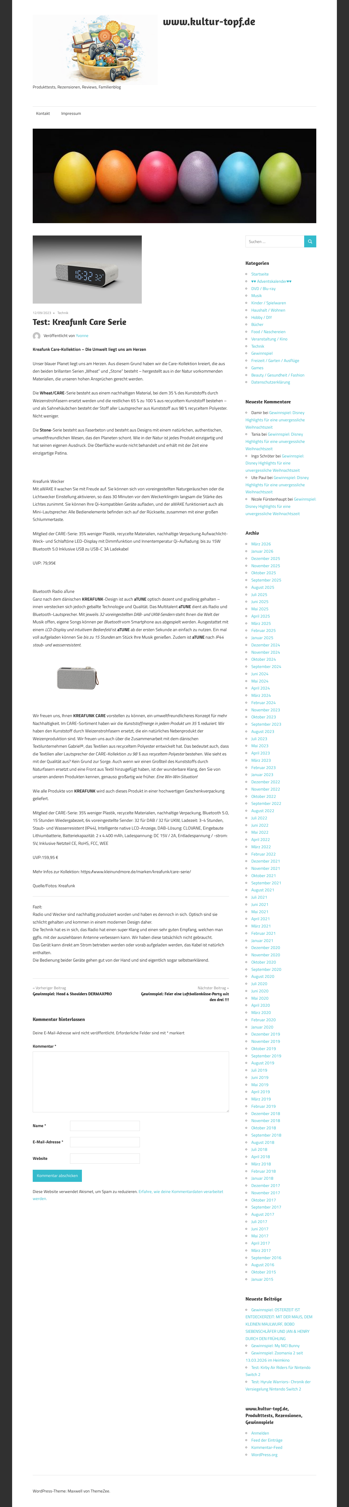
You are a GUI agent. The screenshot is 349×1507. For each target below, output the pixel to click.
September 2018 (266, 1135)
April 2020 (260, 1005)
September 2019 (266, 1056)
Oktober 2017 (263, 1200)
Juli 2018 (259, 1149)
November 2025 (265, 566)
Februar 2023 (263, 767)
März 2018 (261, 1164)
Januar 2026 (262, 551)
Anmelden (260, 1433)
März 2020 (261, 1012)
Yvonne (82, 335)
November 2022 (265, 789)
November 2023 (265, 710)
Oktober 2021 (263, 875)
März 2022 (261, 847)
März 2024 (261, 695)
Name (39, 1125)
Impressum (71, 113)
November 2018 (265, 1120)
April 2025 (260, 616)
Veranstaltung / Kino (269, 339)
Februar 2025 (263, 630)
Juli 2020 (259, 984)
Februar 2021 (263, 933)
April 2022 (260, 839)
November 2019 (265, 1041)
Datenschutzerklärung (270, 382)
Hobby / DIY (261, 317)
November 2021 (265, 868)
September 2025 (266, 580)
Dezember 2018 (265, 1113)
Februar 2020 (263, 1020)
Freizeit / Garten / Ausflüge (275, 360)
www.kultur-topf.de (209, 21)
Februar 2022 (263, 854)
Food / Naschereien (268, 332)
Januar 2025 (262, 638)
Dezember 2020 (265, 947)
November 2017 (265, 1193)
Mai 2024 (260, 681)
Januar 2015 (262, 1279)
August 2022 (262, 811)
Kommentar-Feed (266, 1447)
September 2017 (266, 1207)
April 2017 (260, 1243)
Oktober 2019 (263, 1048)
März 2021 (261, 926)
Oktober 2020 (263, 962)
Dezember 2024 (265, 645)
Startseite (260, 274)
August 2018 (262, 1142)
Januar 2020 (262, 1027)
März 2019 (261, 1099)
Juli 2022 (259, 818)
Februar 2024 (263, 702)
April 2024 (260, 688)
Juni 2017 (260, 1229)
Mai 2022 (260, 832)
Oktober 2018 (263, 1128)
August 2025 (262, 587)
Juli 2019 (259, 1070)
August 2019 (262, 1063)
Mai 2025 (260, 609)
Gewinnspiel (262, 353)
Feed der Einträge (267, 1440)
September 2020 (266, 969)
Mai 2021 (260, 912)
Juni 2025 (260, 601)
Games (257, 368)
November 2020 (265, 955)
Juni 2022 (260, 825)
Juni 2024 (260, 674)
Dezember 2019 (265, 1034)
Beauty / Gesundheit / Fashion (277, 375)
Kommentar (44, 1046)
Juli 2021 (259, 897)
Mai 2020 (260, 998)
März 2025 (261, 623)
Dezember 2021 (265, 861)
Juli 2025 (259, 594)
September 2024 (266, 666)
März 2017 (261, 1250)
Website (40, 1158)
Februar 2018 (263, 1171)
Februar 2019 (263, 1106)
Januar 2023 (262, 774)
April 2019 (260, 1092)
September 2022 (266, 803)
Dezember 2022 (265, 782)
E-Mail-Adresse (48, 1142)
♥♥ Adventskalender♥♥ (271, 281)
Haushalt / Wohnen (268, 310)
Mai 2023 (260, 746)
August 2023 (262, 731)
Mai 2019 (260, 1085)
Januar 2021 (262, 940)
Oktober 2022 (263, 796)
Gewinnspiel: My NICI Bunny (275, 1345)
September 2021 (266, 883)
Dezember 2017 (265, 1185)
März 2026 (261, 544)
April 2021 (260, 919)
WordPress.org (264, 1455)
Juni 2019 (260, 1077)
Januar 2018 (262, 1178)
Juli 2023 (259, 739)
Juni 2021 (260, 904)
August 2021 (262, 890)
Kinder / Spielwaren (268, 303)
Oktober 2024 (263, 659)
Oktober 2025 (263, 573)
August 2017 (262, 1214)
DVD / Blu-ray (263, 288)
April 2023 (260, 753)
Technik (62, 312)
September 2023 (266, 724)
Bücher (257, 324)
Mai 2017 (260, 1236)
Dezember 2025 (265, 558)
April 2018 (260, 1157)
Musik (256, 295)
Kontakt (43, 113)
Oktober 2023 (263, 717)
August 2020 (262, 976)
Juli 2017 (259, 1221)
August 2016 (262, 1265)
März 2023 (261, 760)
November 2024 (265, 652)
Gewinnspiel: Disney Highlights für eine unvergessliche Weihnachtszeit (275, 419)
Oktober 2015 (263, 1272)
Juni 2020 (260, 991)
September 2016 (266, 1258)
